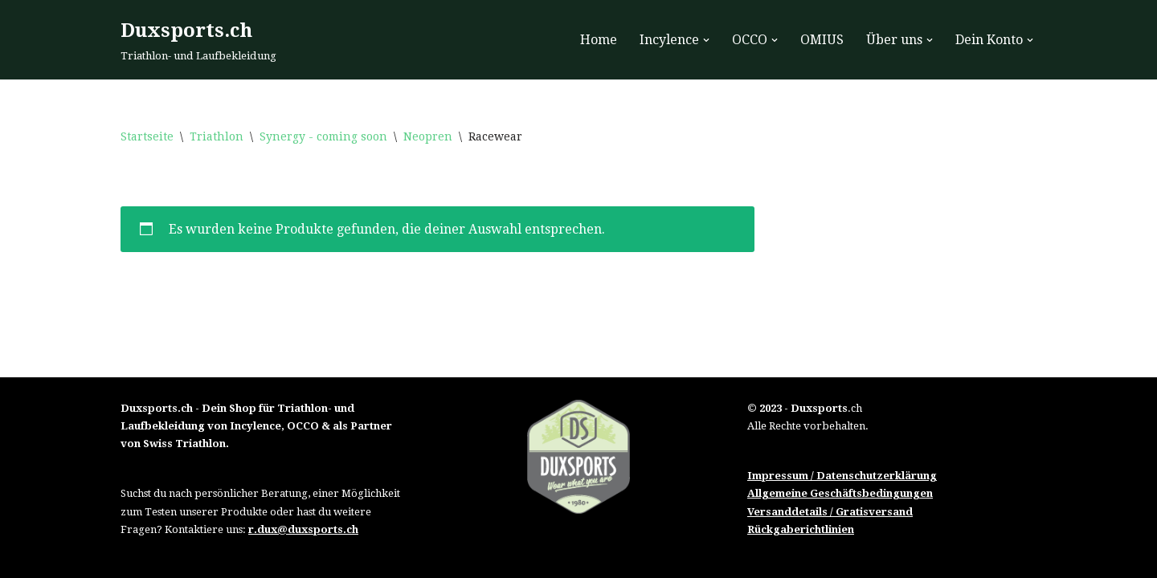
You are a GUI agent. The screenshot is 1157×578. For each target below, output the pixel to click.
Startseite (147, 136)
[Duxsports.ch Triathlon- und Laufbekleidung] (198, 39)
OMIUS (822, 39)
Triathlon (216, 136)
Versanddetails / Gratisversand (830, 512)
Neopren (427, 136)
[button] (706, 40)
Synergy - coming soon (323, 136)
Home (598, 39)
